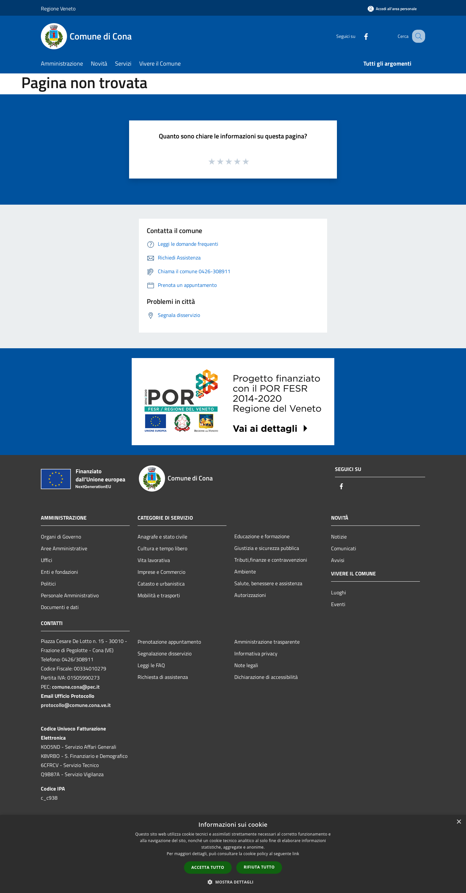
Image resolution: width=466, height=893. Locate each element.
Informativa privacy (255, 653)
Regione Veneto (58, 8)
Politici (48, 584)
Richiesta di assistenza (163, 677)
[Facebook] (359, 36)
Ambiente (245, 571)
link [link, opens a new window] (295, 853)
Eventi (338, 604)
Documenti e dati (60, 607)
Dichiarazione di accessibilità (266, 677)
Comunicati (343, 548)
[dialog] (233, 854)
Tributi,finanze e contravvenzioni (270, 560)
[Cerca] (417, 36)
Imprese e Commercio (161, 572)
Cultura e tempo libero (162, 548)
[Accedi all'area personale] (392, 8)
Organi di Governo (61, 536)
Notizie (339, 536)
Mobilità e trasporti (159, 595)
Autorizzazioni (250, 595)
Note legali (246, 665)
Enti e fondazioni (59, 572)
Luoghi (338, 592)
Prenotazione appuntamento (169, 642)
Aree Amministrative (64, 548)
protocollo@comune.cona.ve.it (76, 705)
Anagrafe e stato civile (162, 536)
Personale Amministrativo (70, 595)
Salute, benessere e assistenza (268, 583)
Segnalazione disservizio (164, 653)
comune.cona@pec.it (76, 687)
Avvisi (337, 560)
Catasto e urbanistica (161, 584)
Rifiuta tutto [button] (259, 867)
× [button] (458, 822)
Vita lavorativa (154, 560)
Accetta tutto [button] (207, 867)
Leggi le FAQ (151, 665)
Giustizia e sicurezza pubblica (266, 548)
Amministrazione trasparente (267, 642)
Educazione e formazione (262, 536)
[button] (233, 882)
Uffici (46, 560)
